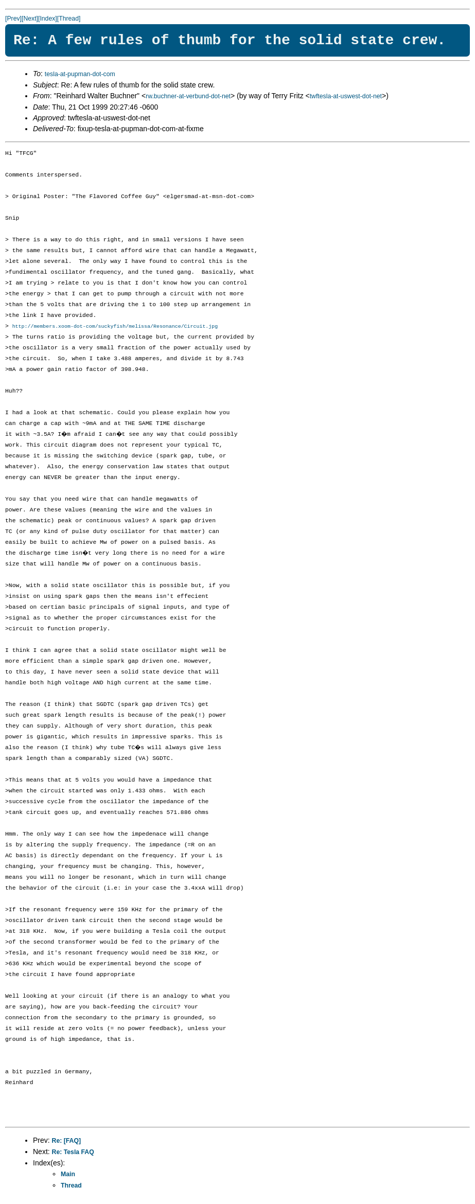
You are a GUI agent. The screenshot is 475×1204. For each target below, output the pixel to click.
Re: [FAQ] (66, 1141)
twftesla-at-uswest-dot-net (346, 96)
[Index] (47, 18)
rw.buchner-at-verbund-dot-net (188, 96)
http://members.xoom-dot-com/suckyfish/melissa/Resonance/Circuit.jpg (115, 326)
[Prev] (13, 18)
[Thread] (69, 18)
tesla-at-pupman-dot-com (80, 74)
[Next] (30, 18)
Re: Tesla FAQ (73, 1152)
